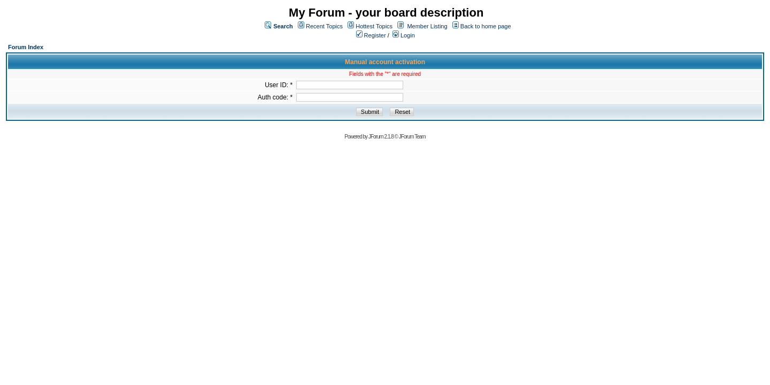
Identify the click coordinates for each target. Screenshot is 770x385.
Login (403, 35)
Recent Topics (324, 26)
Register (371, 35)
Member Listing (427, 26)
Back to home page (485, 26)
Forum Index (25, 47)
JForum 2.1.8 (381, 137)
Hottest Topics (374, 26)
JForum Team (412, 137)
